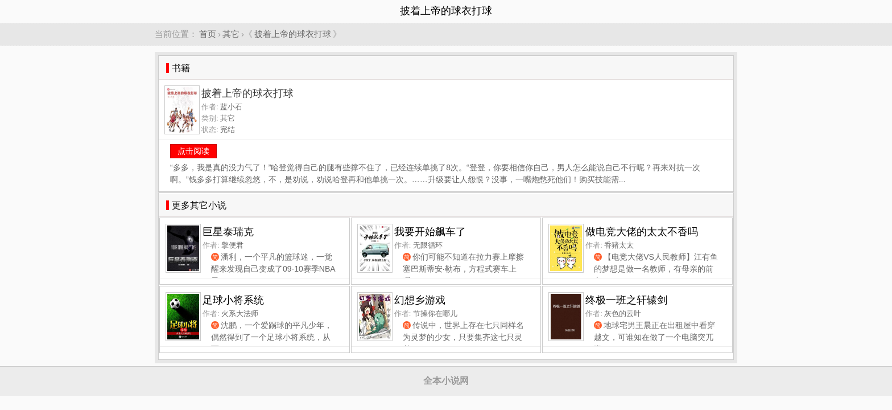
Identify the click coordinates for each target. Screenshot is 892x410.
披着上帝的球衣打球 (292, 34)
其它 (230, 34)
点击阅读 (193, 150)
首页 (207, 34)
